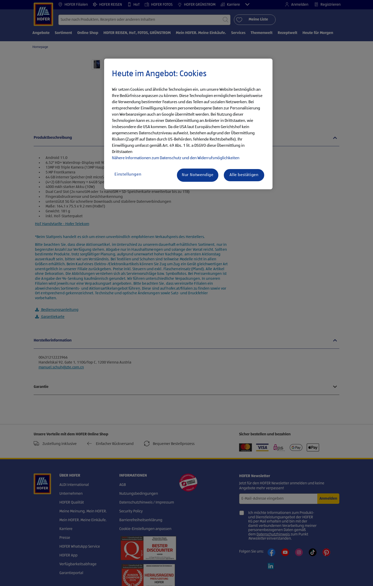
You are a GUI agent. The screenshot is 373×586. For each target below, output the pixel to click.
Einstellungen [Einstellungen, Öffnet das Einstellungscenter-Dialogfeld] (127, 174)
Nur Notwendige (197, 175)
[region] (188, 124)
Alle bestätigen (244, 175)
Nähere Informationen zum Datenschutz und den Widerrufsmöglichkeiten (175, 158)
